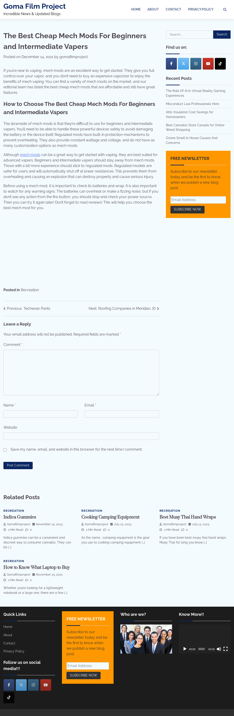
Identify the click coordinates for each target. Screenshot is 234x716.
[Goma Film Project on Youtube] (208, 64)
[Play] (185, 649)
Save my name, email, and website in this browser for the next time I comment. (76, 449)
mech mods (30, 155)
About (153, 9)
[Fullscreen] (225, 649)
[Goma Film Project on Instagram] (195, 64)
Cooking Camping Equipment (110, 517)
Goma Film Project (34, 6)
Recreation (30, 290)
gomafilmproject (73, 57)
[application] (205, 639)
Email (90, 405)
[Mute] (219, 649)
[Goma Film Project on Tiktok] (220, 64)
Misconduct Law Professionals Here (192, 104)
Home (136, 9)
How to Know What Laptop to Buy (36, 568)
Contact (173, 9)
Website (10, 427)
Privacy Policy (200, 9)
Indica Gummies (19, 517)
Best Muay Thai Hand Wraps (188, 517)
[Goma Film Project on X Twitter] (183, 64)
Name (9, 405)
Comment (12, 344)
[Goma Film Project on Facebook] (171, 64)
